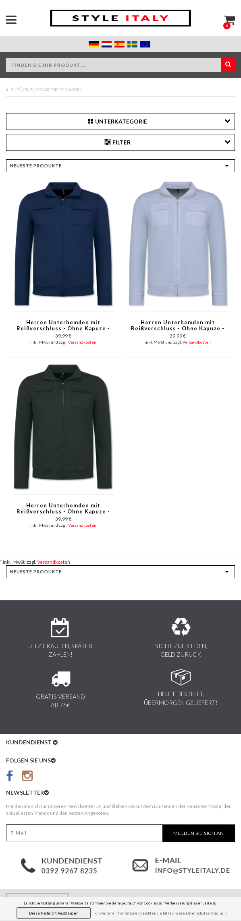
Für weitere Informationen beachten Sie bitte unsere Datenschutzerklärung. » (160, 913)
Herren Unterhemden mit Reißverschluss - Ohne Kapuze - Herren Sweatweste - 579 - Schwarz (63, 509)
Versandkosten (82, 342)
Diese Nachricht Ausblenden (53, 913)
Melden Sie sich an (198, 833)
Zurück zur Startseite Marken (44, 89)
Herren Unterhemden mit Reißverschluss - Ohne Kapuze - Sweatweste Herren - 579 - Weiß (178, 325)
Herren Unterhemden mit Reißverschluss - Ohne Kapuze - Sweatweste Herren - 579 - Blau (63, 325)
